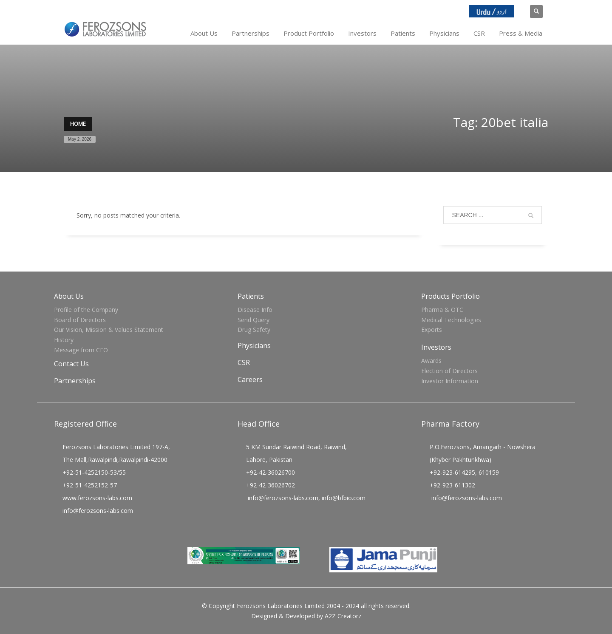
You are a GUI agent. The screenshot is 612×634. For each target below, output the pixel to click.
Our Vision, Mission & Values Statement (108, 329)
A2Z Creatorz (343, 616)
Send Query (253, 320)
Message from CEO (81, 350)
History (64, 340)
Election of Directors (449, 371)
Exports (431, 329)
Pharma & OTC (442, 310)
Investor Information (449, 381)
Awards (431, 361)
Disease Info (255, 310)
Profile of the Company (86, 310)
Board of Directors (80, 320)
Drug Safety (254, 329)
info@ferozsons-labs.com (97, 511)
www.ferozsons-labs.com (97, 498)
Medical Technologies (451, 320)
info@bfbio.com (344, 498)
